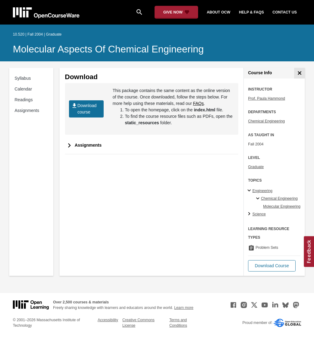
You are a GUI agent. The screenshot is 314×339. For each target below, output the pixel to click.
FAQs (198, 103)
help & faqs (251, 12)
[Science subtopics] (250, 214)
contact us (285, 12)
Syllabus (23, 78)
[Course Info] (299, 73)
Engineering (262, 191)
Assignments (27, 110)
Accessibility (108, 320)
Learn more (183, 308)
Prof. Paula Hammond (266, 98)
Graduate (256, 167)
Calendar (23, 89)
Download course (84, 108)
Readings (24, 99)
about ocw (218, 12)
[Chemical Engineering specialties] (259, 199)
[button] (272, 266)
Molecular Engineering (282, 206)
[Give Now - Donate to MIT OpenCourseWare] (176, 12)
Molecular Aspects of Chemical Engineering (108, 49)
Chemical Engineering (266, 121)
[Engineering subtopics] (250, 191)
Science (259, 214)
